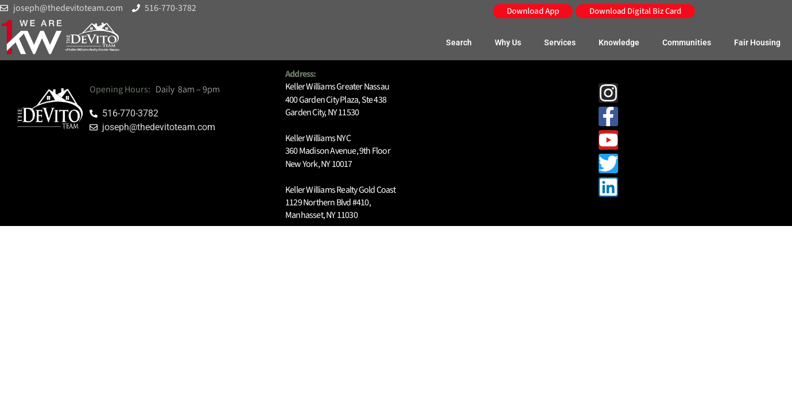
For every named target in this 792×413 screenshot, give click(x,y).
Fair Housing (757, 42)
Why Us (508, 42)
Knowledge (619, 42)
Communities (686, 42)
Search (459, 42)
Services (560, 42)
